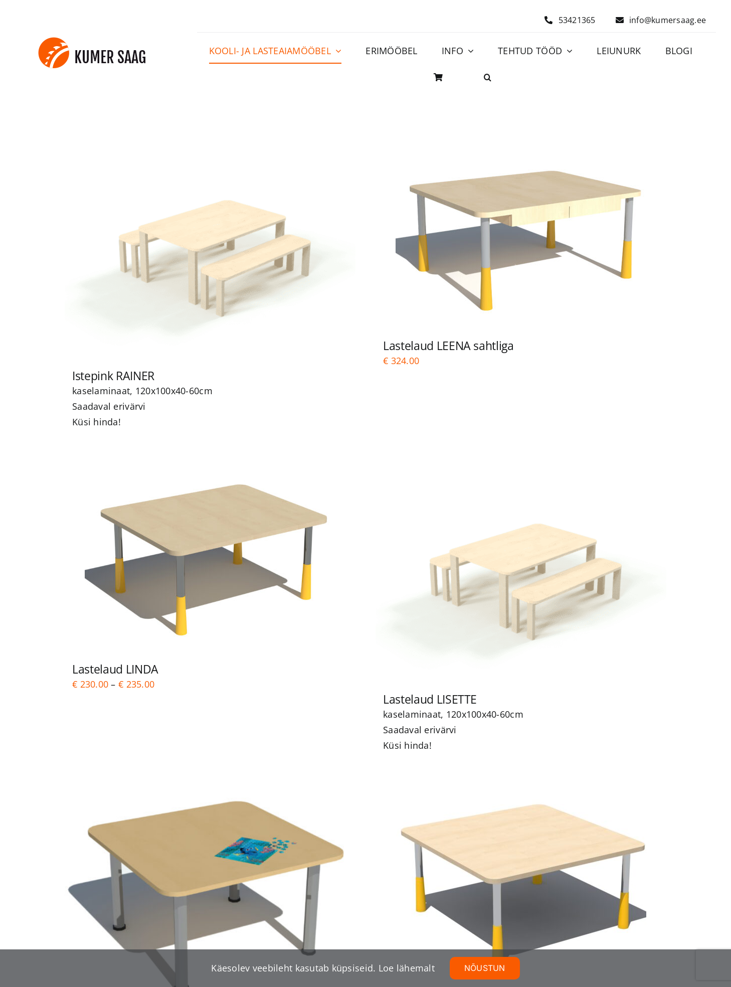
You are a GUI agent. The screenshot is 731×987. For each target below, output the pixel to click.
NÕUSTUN (484, 968)
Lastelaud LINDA (115, 669)
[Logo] (92, 42)
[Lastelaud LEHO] (521, 882)
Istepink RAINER (113, 376)
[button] (487, 77)
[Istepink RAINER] (210, 250)
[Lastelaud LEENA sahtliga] (521, 235)
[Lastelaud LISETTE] (521, 573)
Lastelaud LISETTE (430, 699)
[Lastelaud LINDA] (210, 558)
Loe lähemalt (407, 968)
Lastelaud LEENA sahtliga (448, 346)
